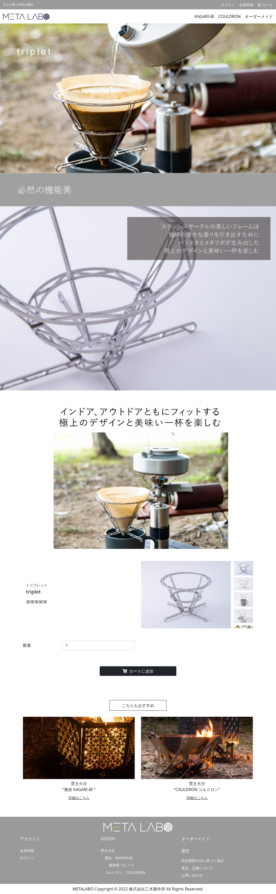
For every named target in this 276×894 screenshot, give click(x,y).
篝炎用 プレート (121, 865)
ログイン (228, 4)
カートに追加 (138, 671)
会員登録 (246, 4)
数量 (27, 645)
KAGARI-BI (204, 16)
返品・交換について (197, 867)
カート (265, 4)
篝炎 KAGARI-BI (118, 857)
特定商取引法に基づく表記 (202, 860)
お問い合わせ (192, 875)
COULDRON (229, 16)
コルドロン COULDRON (125, 872)
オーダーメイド (259, 16)
